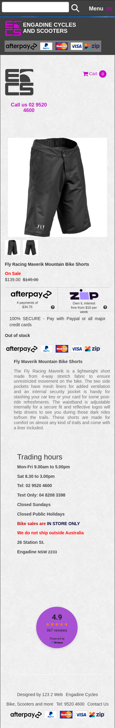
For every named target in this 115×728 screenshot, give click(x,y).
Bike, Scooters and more (29, 704)
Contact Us (98, 704)
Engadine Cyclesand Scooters (49, 28)
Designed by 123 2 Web (40, 694)
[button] (95, 73)
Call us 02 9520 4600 (29, 107)
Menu (96, 9)
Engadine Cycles (82, 694)
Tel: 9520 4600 (70, 704)
